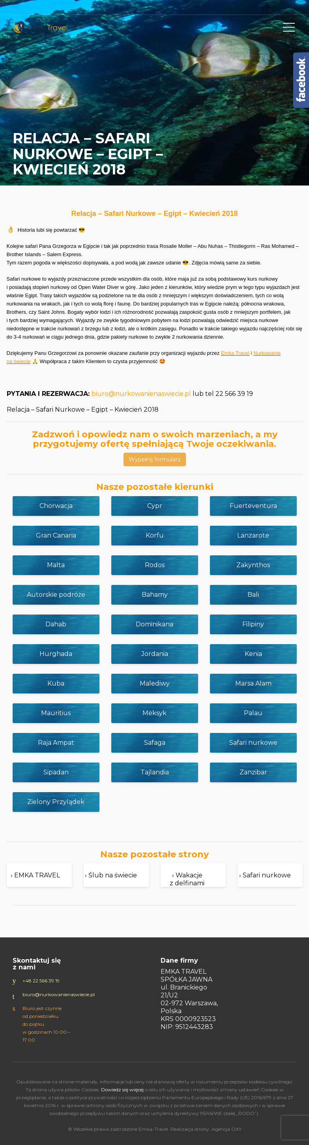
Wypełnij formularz (155, 459)
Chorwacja (56, 506)
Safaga (154, 742)
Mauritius (56, 713)
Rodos (155, 565)
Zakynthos (253, 565)
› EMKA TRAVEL (35, 875)
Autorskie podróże (56, 594)
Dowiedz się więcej (122, 1090)
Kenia (253, 654)
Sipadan (56, 772)
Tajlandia (154, 772)
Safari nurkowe (253, 742)
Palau (253, 713)
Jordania (154, 654)
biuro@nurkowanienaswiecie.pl (141, 393)
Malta (56, 565)
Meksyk (154, 713)
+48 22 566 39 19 (41, 981)
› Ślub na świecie (111, 875)
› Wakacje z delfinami (187, 879)
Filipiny (253, 624)
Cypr (154, 506)
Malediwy (155, 683)
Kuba (55, 683)
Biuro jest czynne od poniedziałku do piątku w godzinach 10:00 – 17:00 (46, 1024)
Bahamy (155, 594)
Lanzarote (253, 535)
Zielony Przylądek (55, 802)
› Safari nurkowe (265, 875)
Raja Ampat (56, 742)
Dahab (55, 624)
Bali (253, 594)
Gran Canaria (56, 535)
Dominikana (154, 624)
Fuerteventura (253, 506)
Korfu (155, 535)
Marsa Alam (253, 683)
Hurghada (55, 654)
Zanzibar (253, 772)
